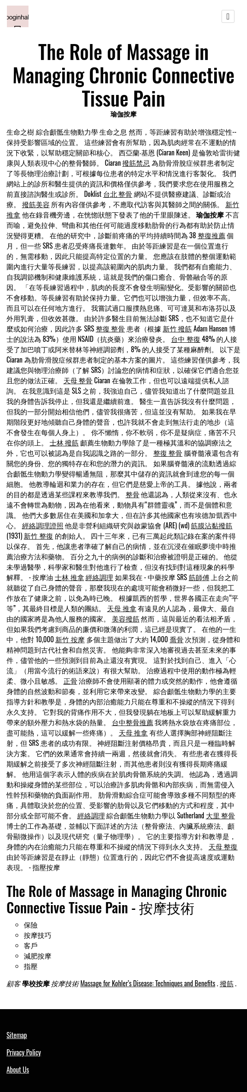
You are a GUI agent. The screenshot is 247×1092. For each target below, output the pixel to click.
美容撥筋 (125, 618)
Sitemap (16, 1035)
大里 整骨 (220, 815)
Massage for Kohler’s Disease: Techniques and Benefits (147, 983)
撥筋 (227, 983)
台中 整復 (185, 339)
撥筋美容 (36, 204)
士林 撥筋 (64, 442)
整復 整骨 (110, 328)
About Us (17, 1069)
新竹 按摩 (70, 639)
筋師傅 (199, 577)
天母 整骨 (78, 380)
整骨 (132, 494)
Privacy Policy (23, 1052)
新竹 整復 (38, 535)
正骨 (70, 680)
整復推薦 (211, 235)
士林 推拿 (69, 577)
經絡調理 (99, 577)
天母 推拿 (121, 608)
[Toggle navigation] (228, 16)
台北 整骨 (118, 194)
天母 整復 (223, 846)
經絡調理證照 (42, 525)
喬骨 (177, 639)
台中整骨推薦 (132, 722)
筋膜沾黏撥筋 (211, 525)
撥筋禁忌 (136, 163)
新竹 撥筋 (177, 328)
